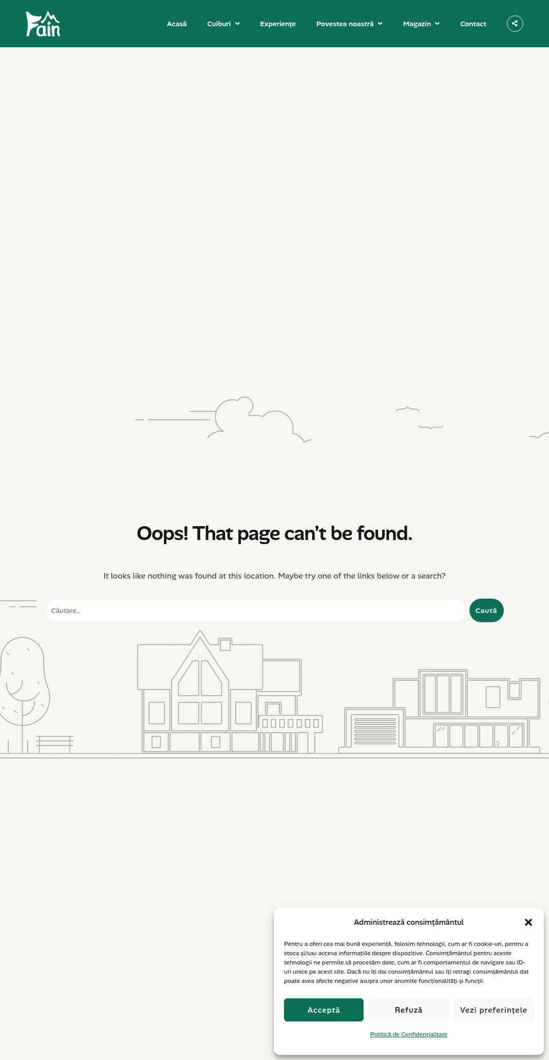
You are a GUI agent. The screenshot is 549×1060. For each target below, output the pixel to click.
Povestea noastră (345, 23)
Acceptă (324, 1010)
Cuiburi (219, 23)
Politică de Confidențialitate (408, 1034)
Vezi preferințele (493, 1010)
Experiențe (278, 23)
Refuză (409, 1010)
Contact (473, 23)
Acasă (177, 23)
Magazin (417, 23)
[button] (528, 922)
